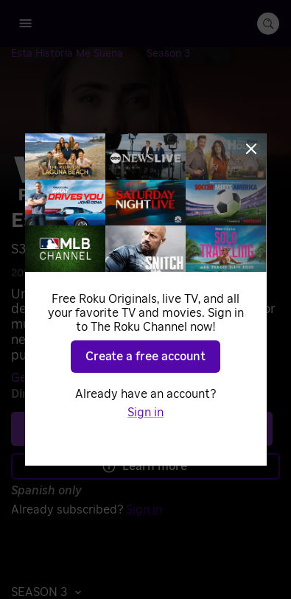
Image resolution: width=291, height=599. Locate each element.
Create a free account (145, 356)
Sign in (145, 412)
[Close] (251, 149)
